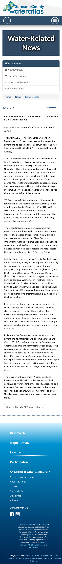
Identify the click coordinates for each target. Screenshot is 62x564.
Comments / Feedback (16, 82)
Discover (16, 433)
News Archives (14, 69)
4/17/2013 (9, 108)
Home (8, 96)
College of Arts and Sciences (30, 558)
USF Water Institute (39, 556)
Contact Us (16, 486)
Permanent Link (52, 107)
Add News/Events (14, 88)
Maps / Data (18, 443)
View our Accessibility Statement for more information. (33, 544)
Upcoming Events (15, 76)
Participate (18, 462)
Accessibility (16, 491)
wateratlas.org (37, 471)
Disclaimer (15, 496)
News (18, 96)
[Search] (7, 20)
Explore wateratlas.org (22, 477)
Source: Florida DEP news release (24, 407)
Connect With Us (19, 508)
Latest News (13, 63)
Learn (14, 452)
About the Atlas (18, 481)
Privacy (14, 500)
